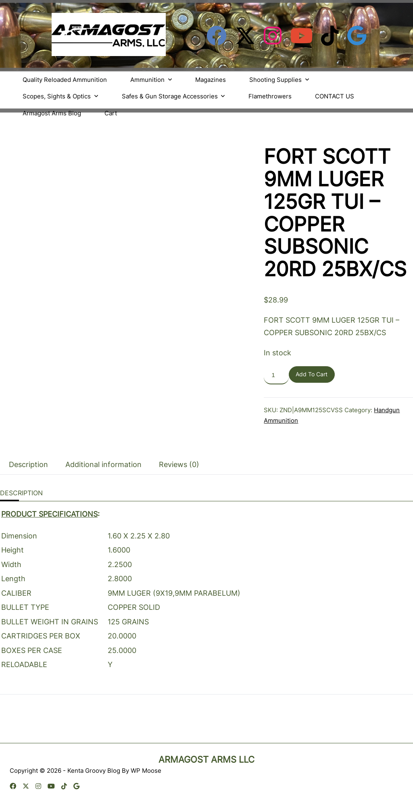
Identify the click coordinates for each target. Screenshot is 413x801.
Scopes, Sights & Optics (60, 96)
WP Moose (146, 770)
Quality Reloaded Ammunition (65, 79)
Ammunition (151, 79)
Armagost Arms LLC (206, 759)
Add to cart (311, 374)
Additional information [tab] (103, 464)
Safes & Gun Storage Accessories (173, 96)
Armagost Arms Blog (52, 113)
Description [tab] (28, 464)
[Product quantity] (276, 375)
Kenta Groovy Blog (93, 770)
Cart (110, 113)
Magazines (210, 79)
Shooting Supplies (279, 79)
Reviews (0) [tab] (179, 464)
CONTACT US (334, 96)
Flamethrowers (270, 96)
